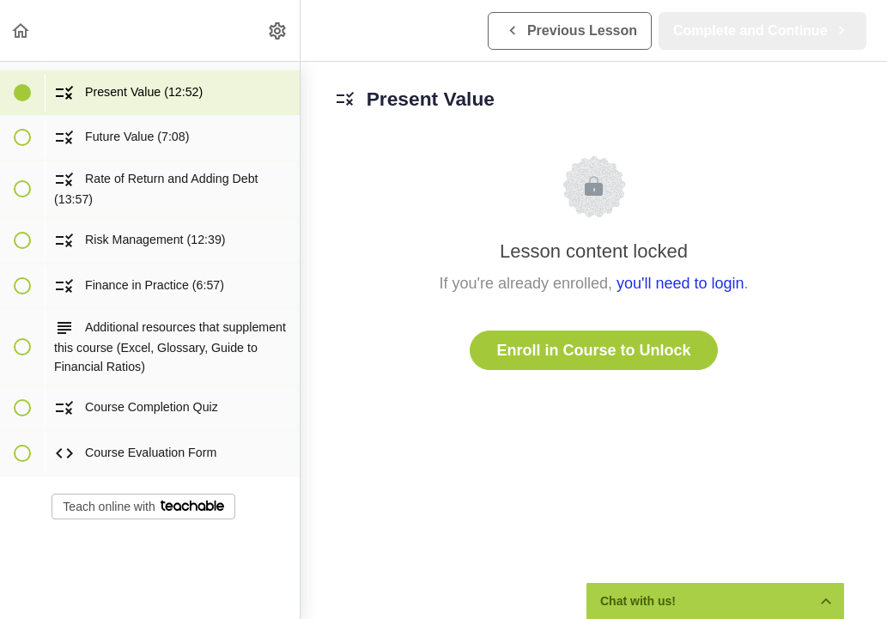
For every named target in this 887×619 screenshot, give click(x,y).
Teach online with (143, 506)
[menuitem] (278, 30)
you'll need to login (680, 283)
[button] (21, 30)
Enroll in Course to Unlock (593, 350)
